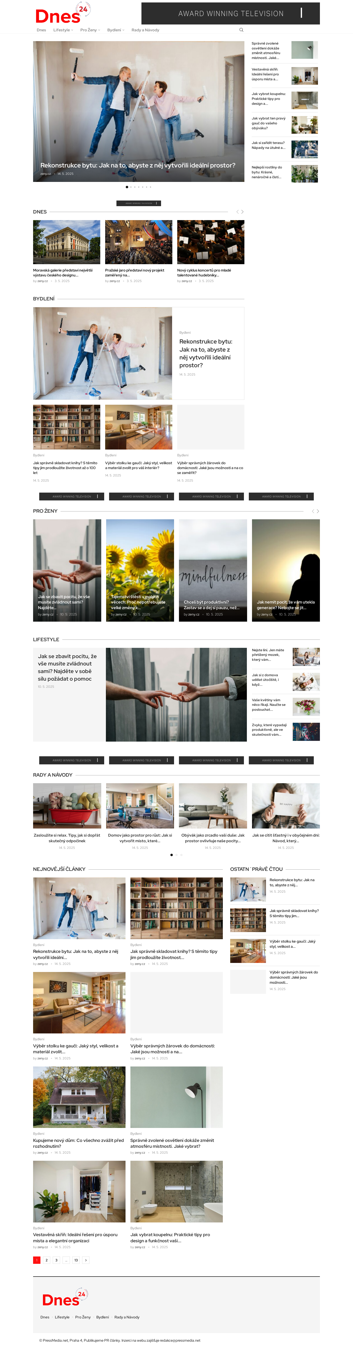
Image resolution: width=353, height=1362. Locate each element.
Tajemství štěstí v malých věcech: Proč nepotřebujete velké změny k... (138, 602)
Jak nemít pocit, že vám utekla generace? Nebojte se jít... (286, 604)
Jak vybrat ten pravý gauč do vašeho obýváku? (269, 123)
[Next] (242, 211)
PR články (112, 1340)
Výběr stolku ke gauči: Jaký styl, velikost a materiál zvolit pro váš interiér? (138, 465)
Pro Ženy (88, 30)
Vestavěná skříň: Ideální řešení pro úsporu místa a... (265, 74)
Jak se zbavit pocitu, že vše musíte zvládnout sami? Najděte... (64, 602)
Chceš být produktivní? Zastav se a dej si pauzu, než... (212, 604)
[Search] (241, 30)
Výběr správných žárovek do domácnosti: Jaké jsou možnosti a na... (172, 1048)
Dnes (41, 30)
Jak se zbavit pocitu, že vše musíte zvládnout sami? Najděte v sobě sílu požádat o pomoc (67, 667)
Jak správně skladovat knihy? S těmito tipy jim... (294, 913)
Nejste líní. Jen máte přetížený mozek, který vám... (268, 655)
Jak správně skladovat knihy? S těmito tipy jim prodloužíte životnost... (173, 954)
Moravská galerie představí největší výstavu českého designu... (62, 273)
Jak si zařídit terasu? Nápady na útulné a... (269, 145)
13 (76, 1260)
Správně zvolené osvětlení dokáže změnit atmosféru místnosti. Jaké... (266, 50)
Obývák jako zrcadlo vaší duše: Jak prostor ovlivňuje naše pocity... (213, 838)
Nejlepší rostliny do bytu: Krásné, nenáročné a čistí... (267, 172)
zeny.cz (45, 174)
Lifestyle (61, 30)
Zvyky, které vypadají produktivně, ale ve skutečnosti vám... (269, 730)
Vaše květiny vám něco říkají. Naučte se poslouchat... (269, 705)
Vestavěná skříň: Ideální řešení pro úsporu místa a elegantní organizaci (75, 1237)
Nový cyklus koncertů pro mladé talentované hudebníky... (204, 273)
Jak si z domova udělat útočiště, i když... (265, 680)
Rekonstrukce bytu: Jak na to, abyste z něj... (292, 882)
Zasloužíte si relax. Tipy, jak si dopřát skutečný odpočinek (67, 838)
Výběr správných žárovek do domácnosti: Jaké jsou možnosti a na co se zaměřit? (210, 468)
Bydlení (114, 30)
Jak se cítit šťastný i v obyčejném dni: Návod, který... (286, 838)
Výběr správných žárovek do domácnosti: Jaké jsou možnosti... (294, 977)
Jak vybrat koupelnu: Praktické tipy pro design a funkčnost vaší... (170, 1237)
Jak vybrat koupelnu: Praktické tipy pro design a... (269, 99)
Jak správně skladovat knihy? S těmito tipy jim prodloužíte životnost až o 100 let (65, 468)
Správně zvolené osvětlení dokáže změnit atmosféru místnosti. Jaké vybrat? (172, 1143)
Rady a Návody (145, 30)
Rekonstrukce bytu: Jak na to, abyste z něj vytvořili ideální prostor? (138, 165)
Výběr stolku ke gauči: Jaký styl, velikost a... (292, 944)
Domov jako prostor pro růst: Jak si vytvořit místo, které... (140, 838)
